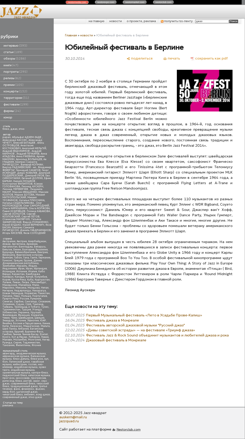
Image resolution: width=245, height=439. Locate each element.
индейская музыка (25, 367)
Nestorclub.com (128, 429)
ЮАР (43, 320)
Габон (18, 257)
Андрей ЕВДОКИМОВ (16, 151)
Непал (45, 287)
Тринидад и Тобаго (27, 306)
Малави (7, 339)
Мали (35, 285)
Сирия (17, 342)
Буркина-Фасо (34, 331)
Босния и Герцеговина (27, 323)
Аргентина (18, 244)
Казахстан (18, 274)
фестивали (16, 104)
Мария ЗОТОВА (24, 194)
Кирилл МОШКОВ (24, 181)
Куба (30, 279)
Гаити (33, 257)
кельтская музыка (39, 375)
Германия (44, 257)
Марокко (8, 287)
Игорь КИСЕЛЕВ (12, 233)
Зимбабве (8, 265)
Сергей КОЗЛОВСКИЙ (18, 215)
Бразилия (42, 249)
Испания (21, 271)
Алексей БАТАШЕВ (24, 142)
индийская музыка (23, 370)
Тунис (45, 306)
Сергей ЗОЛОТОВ (13, 213)
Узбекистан (9, 312)
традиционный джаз (24, 386)
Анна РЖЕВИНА (25, 156)
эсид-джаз (43, 394)
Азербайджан (37, 241)
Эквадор (8, 320)
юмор (8, 117)
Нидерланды (22, 290)
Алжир (6, 244)
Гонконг (7, 260)
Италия (32, 271)
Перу (17, 296)
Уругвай (36, 312)
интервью (15, 45)
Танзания (8, 345)
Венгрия (42, 252)
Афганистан (9, 246)
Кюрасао (16, 326)
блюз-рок (37, 358)
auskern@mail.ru (73, 417)
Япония (36, 345)
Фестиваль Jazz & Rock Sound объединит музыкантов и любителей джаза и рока (157, 335)
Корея (6, 279)
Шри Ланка (9, 328)
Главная (71, 35)
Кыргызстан (42, 279)
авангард (8, 353)
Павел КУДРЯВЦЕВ (13, 211)
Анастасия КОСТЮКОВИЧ (17, 147)
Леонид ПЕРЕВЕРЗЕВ (15, 189)
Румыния (35, 298)
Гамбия (7, 334)
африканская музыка (15, 356)
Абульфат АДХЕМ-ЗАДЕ (27, 137)
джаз (13, 129)
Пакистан (44, 293)
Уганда (37, 309)
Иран (29, 268)
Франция (24, 315)
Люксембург (38, 282)
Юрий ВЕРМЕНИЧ (33, 224)
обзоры (15, 58)
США (28, 304)
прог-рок (8, 378)
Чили (14, 317)
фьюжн (40, 388)
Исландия (8, 271)
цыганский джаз (26, 391)
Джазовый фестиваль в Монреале (116, 340)
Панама (7, 296)
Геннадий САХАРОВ (28, 170)
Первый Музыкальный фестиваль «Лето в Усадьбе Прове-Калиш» (144, 315)
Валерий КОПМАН (32, 164)
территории (16, 98)
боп (5, 361)
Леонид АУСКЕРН (32, 186)
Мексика (21, 287)
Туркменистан (11, 309)
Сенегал (7, 301)
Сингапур (31, 301)
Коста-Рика (19, 279)
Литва (25, 282)
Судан (20, 304)
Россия (24, 298)
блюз (5, 129)
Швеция (39, 317)
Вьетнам (7, 257)
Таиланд (38, 304)
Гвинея (17, 334)
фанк (17, 388)
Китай (29, 276)
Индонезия (9, 268)
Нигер (46, 339)
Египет (44, 334)
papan (6, 137)
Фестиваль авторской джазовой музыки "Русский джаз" (135, 325)
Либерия (34, 337)
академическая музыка (31, 353)
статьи (13, 52)
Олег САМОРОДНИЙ (36, 205)
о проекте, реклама (141, 21)
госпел (32, 364)
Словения (8, 304)
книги (11, 65)
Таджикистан (31, 342)
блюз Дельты (21, 358)
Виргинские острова (29, 255)
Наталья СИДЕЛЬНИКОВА (18, 203)
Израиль (21, 265)
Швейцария (25, 317)
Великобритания (25, 252)
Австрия (22, 241)
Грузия (28, 260)
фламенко (27, 388)
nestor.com (77, 2)
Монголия (34, 339)
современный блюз (23, 383)
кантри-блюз (39, 372)
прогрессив (38, 378)
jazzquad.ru (69, 421)
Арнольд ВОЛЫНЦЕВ (29, 159)
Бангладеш (26, 246)
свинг (36, 380)
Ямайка (7, 323)
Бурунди (8, 252)
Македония (9, 285)
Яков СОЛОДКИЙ (34, 233)
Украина (23, 312)
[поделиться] (139, 58)
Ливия (45, 337)
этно (21, 129)
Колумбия (41, 276)
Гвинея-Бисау (30, 334)
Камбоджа (33, 274)
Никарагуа (39, 290)
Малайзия (24, 285)
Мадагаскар (31, 326)
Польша (26, 296)
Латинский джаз (19, 361)
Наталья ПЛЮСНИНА (32, 200)
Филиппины (23, 345)
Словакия (44, 301)
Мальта (45, 326)
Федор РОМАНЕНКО (35, 222)
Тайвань (7, 306)
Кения (46, 323)
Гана (26, 257)
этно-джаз (35, 397)
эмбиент (29, 394)
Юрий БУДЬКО (11, 224)
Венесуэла (8, 255)
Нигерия (7, 290)
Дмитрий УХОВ (34, 175)
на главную (96, 21)
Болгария (28, 249)
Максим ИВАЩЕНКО (24, 192)
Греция (18, 260)
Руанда (7, 342)
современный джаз (14, 397)
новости (115, 21)
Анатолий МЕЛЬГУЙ (34, 148)
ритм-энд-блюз (12, 380)
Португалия (39, 296)
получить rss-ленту (177, 21)
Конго (6, 337)
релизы (12, 78)
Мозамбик (20, 339)
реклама (7, 405)
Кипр (5, 326)
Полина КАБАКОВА (39, 211)
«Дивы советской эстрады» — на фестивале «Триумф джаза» (140, 330)
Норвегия (30, 293)
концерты (15, 91)
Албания (23, 328)
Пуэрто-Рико (10, 298)
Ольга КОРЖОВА (39, 208)
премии (13, 85)
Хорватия (37, 315)
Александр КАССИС (14, 140)
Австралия (8, 241)
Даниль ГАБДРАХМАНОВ (35, 230)
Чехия (6, 317)
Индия (33, 265)
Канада (19, 276)
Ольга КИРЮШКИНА (14, 208)
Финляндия (9, 315)
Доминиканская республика (20, 263)
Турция (26, 309)
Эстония (20, 320)
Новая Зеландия (12, 293)
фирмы (12, 111)
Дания (37, 260)
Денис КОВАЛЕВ (27, 172)
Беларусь (40, 246)
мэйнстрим (20, 364)
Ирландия (40, 268)
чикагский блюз (12, 394)
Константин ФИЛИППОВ (17, 183)
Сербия (18, 301)
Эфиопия (33, 320)
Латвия (6, 282)
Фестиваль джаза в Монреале (112, 320)
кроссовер (23, 378)
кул (46, 358)
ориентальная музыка (16, 372)
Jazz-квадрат (25, 17)
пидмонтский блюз (14, 375)
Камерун (7, 276)
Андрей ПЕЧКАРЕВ (27, 153)
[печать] (171, 58)
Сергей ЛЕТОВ (30, 216)
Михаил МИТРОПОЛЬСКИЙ (23, 196)
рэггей (27, 380)
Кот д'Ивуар (19, 337)
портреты (15, 72)
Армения (32, 244)
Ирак (21, 268)
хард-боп (8, 391)
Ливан (16, 282)
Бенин (17, 249)
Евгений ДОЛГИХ (32, 178)
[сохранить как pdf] (209, 58)
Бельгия (7, 249)
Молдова (34, 287)
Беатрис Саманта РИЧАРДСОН (19, 163)
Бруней (19, 331)
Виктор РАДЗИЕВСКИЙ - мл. (19, 167)
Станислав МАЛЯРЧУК (16, 219)
